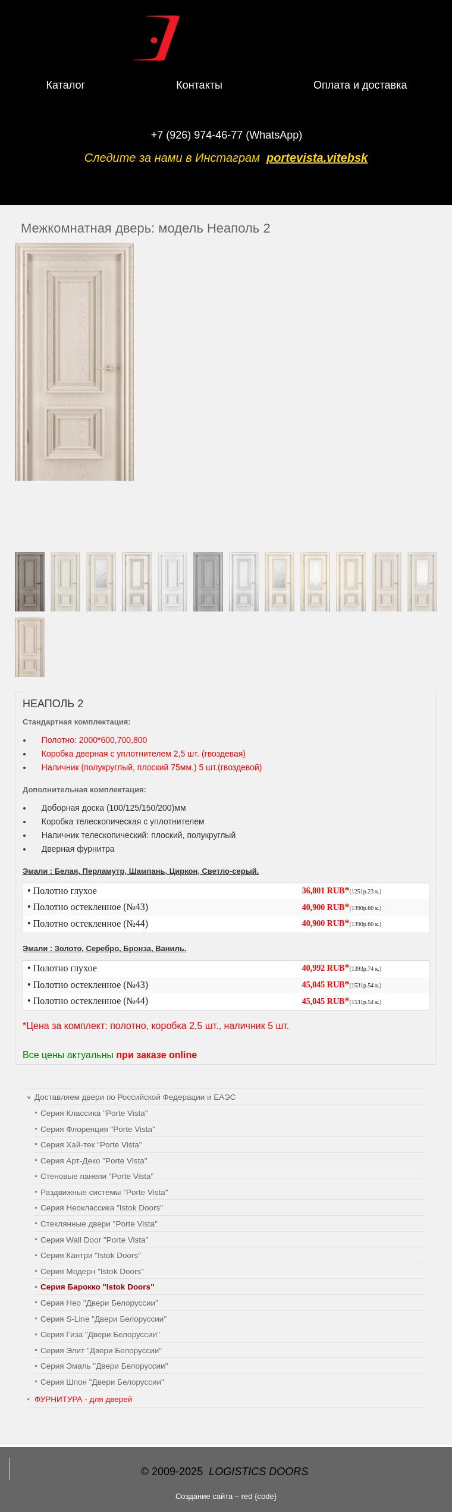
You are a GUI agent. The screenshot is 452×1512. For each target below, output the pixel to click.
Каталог (65, 85)
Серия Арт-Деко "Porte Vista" (93, 1160)
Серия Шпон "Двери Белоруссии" (102, 1382)
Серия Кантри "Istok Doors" (90, 1255)
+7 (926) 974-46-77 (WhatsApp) (227, 135)
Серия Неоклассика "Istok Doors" (101, 1207)
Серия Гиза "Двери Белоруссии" (100, 1334)
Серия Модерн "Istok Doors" (92, 1271)
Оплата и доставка (360, 85)
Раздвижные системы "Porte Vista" (104, 1192)
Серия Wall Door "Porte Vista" (94, 1239)
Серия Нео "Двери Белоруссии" (99, 1302)
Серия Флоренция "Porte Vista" (97, 1129)
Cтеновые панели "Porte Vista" (96, 1176)
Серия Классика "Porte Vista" (94, 1113)
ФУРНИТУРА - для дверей (83, 1399)
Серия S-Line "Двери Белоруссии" (103, 1319)
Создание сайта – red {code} (226, 1496)
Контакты (199, 85)
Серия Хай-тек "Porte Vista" (91, 1144)
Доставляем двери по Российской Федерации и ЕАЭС (135, 1097)
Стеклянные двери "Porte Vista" (99, 1223)
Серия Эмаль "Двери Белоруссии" (104, 1366)
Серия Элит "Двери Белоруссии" (101, 1350)
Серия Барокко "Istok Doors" (97, 1286)
